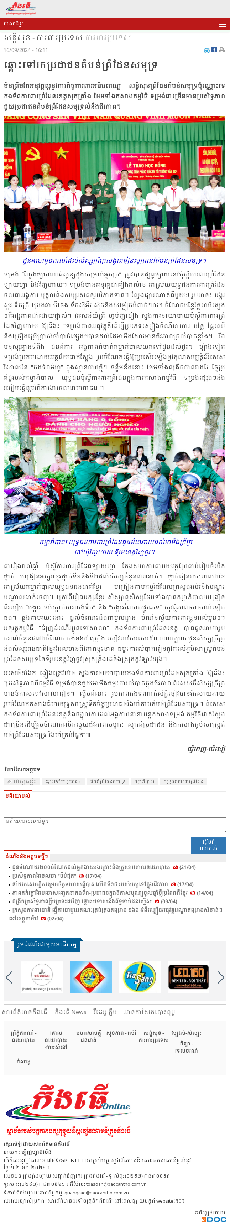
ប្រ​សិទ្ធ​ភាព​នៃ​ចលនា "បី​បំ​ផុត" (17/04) (56, 876)
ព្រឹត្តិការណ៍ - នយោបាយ (23, 1037)
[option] (42, 977)
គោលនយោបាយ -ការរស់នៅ (56, 1040)
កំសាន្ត (23, 1062)
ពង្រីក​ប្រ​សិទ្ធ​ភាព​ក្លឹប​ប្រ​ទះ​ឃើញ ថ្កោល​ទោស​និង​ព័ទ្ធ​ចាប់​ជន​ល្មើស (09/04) (94, 902)
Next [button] (221, 977)
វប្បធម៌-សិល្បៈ (186, 1033)
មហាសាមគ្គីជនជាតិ (88, 1037)
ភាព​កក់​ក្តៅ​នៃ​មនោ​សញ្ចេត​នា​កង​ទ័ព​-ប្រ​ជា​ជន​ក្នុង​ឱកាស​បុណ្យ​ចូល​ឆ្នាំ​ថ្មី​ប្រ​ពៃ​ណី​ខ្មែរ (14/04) (112, 893)
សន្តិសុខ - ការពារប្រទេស (43, 38)
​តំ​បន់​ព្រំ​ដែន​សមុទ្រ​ (107, 782)
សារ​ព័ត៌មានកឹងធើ (24, 1012)
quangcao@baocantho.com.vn (96, 1193)
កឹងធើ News (70, 1012)
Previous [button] (9, 977)
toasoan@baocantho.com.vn (116, 1184)
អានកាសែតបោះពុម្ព (149, 1012)
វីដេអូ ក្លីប (105, 1012)
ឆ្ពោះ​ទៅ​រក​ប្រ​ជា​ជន (63, 782)
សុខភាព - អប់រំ (121, 1033)
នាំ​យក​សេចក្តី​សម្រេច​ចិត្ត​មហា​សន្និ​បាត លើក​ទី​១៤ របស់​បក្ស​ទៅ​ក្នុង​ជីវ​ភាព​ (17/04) (102, 885)
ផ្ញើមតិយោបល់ (209, 845)
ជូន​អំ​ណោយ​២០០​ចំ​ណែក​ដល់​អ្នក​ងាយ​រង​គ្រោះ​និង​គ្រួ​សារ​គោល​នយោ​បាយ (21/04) (103, 867)
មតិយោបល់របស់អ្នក (115, 825)
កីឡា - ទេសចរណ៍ (186, 1047)
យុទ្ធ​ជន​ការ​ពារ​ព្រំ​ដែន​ (183, 782)
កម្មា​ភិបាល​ (144, 782)
